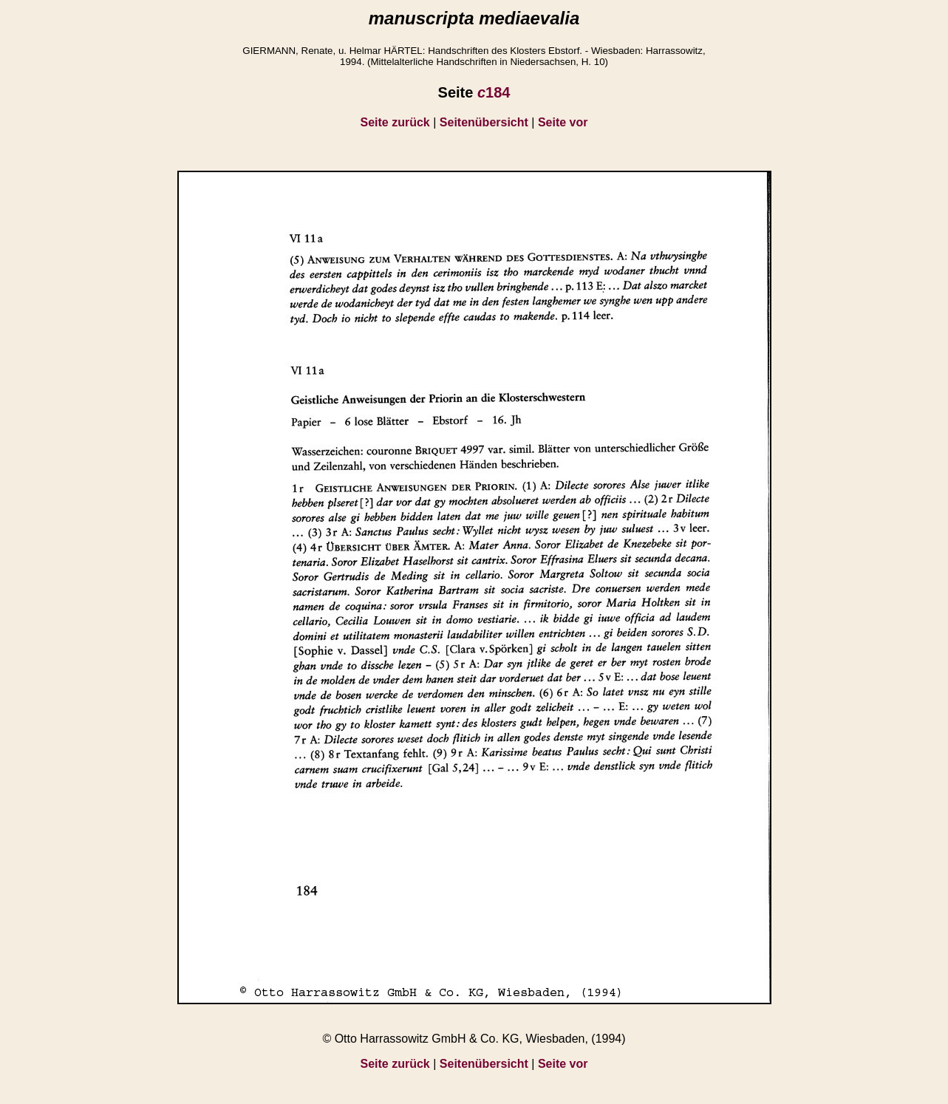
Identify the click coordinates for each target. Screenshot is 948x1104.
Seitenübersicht (484, 122)
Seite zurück (395, 122)
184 (494, 92)
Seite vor (563, 122)
